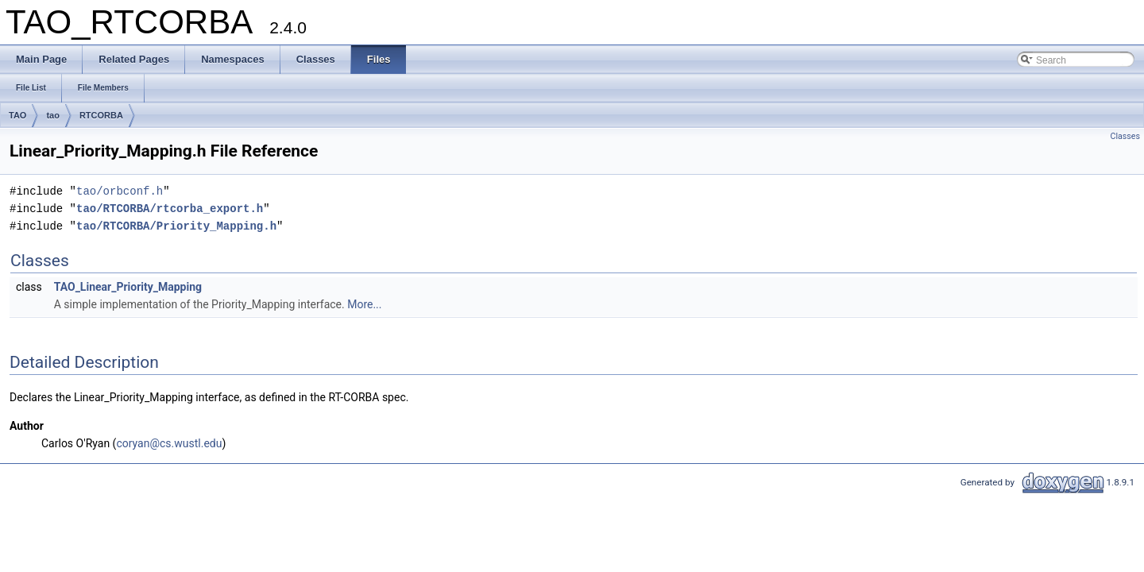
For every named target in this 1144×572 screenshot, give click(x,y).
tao (53, 115)
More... (364, 304)
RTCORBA (101, 115)
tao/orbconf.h (119, 191)
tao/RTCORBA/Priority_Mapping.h (176, 226)
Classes (1125, 136)
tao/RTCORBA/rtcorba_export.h (169, 208)
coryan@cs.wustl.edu (169, 443)
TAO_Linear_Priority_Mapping (128, 286)
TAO (17, 115)
